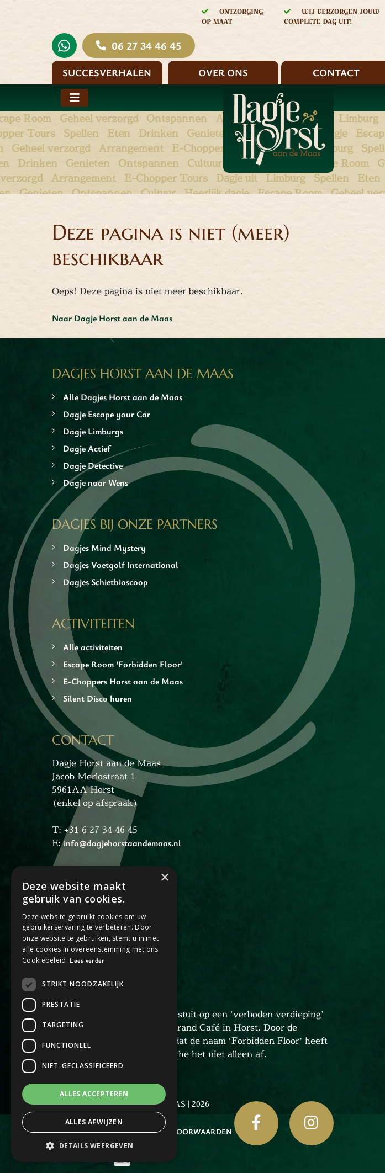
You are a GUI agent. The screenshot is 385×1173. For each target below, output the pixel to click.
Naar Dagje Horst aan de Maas (112, 318)
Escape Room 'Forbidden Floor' (123, 664)
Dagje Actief (86, 448)
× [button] (164, 878)
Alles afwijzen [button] (94, 1122)
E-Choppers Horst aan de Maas (123, 681)
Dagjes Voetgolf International (120, 565)
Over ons (223, 72)
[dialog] (94, 1014)
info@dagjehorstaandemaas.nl (122, 843)
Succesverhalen (106, 72)
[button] (94, 1145)
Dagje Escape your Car (106, 414)
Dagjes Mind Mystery (104, 548)
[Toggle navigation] (74, 98)
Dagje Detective (93, 465)
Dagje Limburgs (93, 431)
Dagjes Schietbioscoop (105, 582)
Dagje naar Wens (95, 482)
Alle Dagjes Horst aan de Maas (122, 397)
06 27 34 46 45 (146, 45)
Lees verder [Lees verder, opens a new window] (87, 960)
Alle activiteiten (93, 647)
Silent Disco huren (97, 698)
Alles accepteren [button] (94, 1093)
